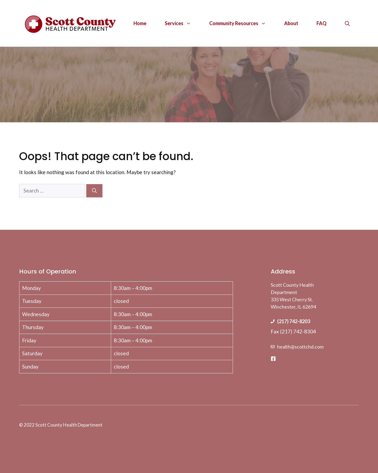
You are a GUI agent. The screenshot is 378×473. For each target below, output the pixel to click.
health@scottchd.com (300, 347)
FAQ (322, 23)
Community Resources (242, 23)
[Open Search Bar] (347, 23)
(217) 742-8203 (293, 321)
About (291, 23)
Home (139, 23)
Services (182, 23)
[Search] (94, 190)
